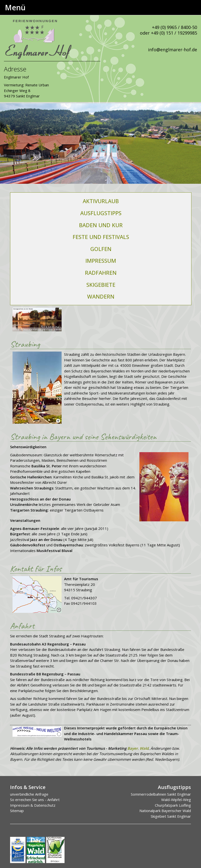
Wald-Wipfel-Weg (176, 799)
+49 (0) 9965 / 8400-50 (174, 27)
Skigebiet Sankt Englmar (171, 816)
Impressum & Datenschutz (32, 805)
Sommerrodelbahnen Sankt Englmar (161, 794)
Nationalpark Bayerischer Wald (165, 810)
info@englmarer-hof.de (172, 50)
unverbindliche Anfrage (29, 794)
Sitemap (17, 810)
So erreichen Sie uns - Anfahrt (35, 799)
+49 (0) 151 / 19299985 (174, 33)
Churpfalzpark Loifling (173, 805)
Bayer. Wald (137, 748)
